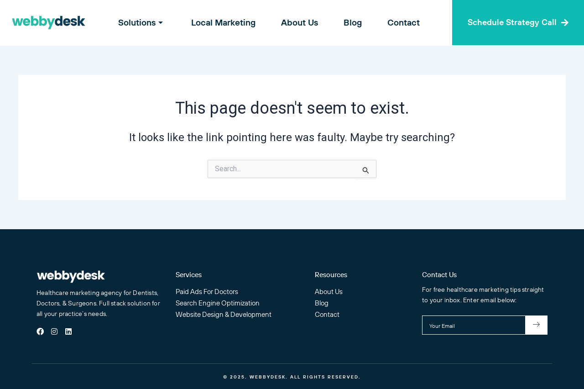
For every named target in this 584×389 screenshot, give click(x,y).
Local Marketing (226, 22)
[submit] (537, 325)
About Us (299, 22)
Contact (398, 22)
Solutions (147, 22)
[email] (474, 325)
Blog (350, 22)
